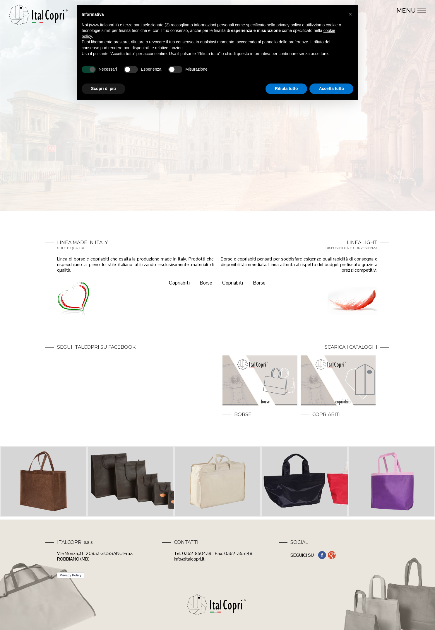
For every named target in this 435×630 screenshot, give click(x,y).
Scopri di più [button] (103, 88)
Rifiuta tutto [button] (286, 88)
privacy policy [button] (288, 25)
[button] (350, 14)
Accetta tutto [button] (331, 88)
